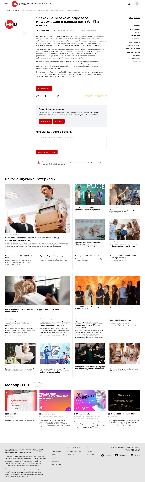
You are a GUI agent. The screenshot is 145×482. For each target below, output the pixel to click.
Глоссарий (90, 454)
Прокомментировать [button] (46, 152)
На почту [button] (58, 121)
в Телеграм (45, 121)
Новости (136, 26)
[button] (136, 4)
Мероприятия (134, 42)
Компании (135, 35)
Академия (136, 59)
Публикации (135, 29)
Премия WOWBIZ (133, 52)
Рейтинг (136, 62)
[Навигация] (6, 4)
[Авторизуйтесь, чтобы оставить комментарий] (71, 141)
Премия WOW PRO (133, 49)
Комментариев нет (87, 31)
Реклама (136, 55)
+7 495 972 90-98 (132, 450)
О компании (91, 448)
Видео (137, 32)
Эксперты (136, 39)
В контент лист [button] (44, 88)
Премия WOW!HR (133, 45)
